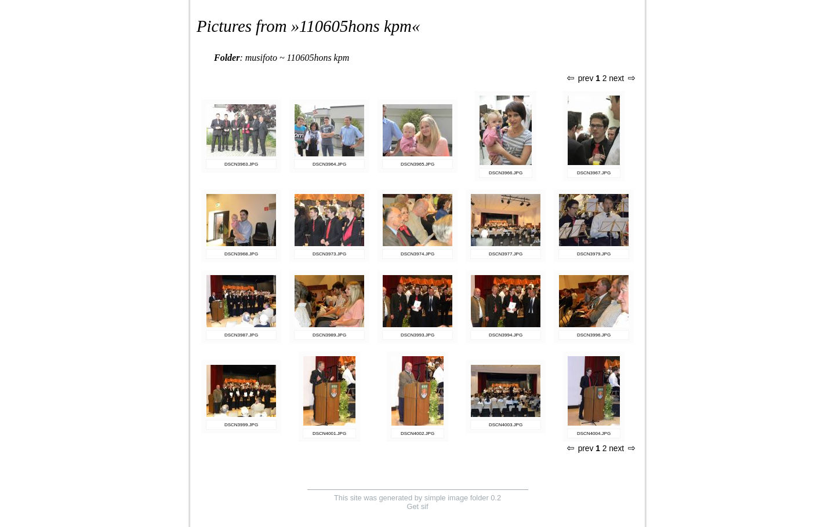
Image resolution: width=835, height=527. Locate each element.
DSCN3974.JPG (417, 254)
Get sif (418, 506)
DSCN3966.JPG (505, 172)
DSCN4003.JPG (505, 424)
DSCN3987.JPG (241, 335)
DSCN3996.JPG (594, 335)
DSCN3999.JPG (241, 424)
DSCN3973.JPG (329, 254)
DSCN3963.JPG (241, 164)
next (622, 78)
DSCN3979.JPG (594, 254)
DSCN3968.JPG (241, 254)
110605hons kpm (355, 26)
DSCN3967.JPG (594, 172)
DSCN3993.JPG (417, 335)
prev (580, 78)
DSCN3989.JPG (329, 335)
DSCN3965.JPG (417, 164)
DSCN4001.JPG (329, 433)
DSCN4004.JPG (594, 433)
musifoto (261, 58)
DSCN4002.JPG (417, 433)
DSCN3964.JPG (329, 164)
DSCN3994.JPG (505, 335)
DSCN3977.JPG (505, 254)
